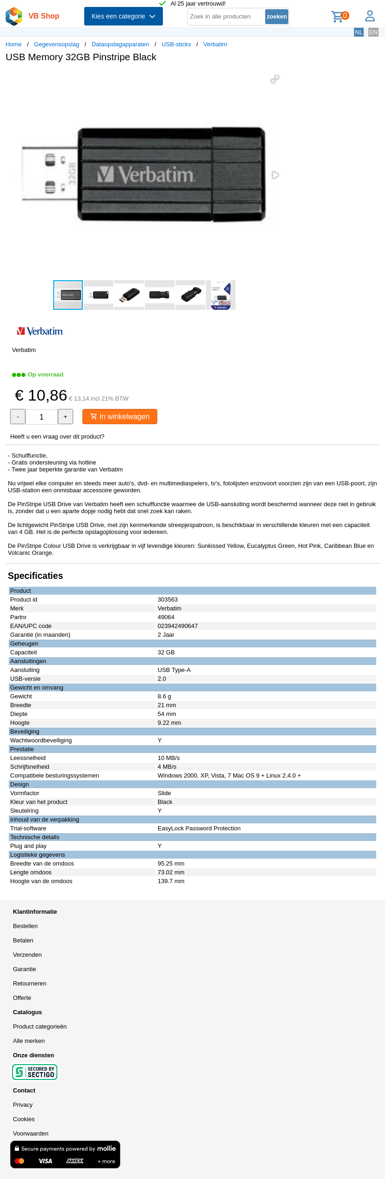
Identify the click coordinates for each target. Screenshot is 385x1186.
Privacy (23, 1104)
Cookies (24, 1119)
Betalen (23, 940)
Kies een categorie (123, 16)
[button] (274, 79)
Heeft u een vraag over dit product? (57, 436)
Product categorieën (40, 1026)
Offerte (22, 997)
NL (359, 32)
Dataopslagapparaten (120, 44)
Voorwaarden (31, 1133)
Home (14, 44)
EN (373, 32)
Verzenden (27, 954)
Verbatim (215, 44)
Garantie (24, 969)
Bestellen (25, 925)
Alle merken (29, 1040)
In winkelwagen (120, 416)
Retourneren (29, 983)
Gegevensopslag (57, 44)
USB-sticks (176, 44)
